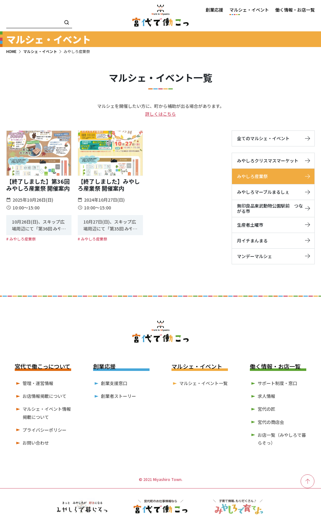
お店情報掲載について (44, 396)
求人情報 (266, 396)
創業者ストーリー (118, 396)
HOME (11, 51)
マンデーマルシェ (273, 256)
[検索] (66, 23)
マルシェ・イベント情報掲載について (47, 413)
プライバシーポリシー (44, 430)
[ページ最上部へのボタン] (308, 481)
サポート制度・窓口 (277, 383)
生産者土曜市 (273, 225)
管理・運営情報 (38, 383)
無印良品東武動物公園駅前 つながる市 (273, 208)
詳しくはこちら (160, 114)
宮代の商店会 (271, 422)
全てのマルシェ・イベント (273, 138)
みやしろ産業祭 (273, 176)
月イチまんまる (273, 240)
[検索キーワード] (39, 23)
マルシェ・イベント (40, 51)
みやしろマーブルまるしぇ (273, 192)
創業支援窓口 (114, 383)
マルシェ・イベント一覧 (203, 383)
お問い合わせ (36, 443)
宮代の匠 (266, 409)
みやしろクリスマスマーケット (273, 160)
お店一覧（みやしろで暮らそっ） (282, 439)
